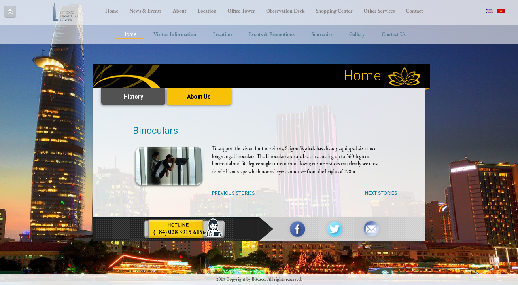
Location (206, 11)
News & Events (145, 11)
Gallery (357, 34)
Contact (414, 11)
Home (111, 11)
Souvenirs (321, 34)
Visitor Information (174, 34)
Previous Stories (233, 193)
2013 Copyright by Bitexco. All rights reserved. (259, 279)
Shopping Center (334, 11)
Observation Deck (285, 11)
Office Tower (241, 11)
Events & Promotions (272, 34)
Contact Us (394, 34)
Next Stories (381, 193)
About (180, 11)
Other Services (379, 11)
